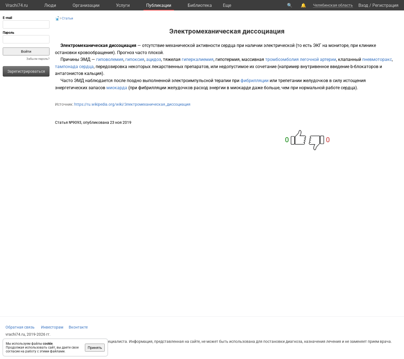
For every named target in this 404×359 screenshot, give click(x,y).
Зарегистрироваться (26, 71)
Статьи (67, 18)
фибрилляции (254, 80)
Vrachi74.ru (16, 5)
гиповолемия (109, 59)
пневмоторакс (377, 59)
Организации (86, 5)
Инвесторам (52, 327)
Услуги (123, 5)
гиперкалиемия (198, 59)
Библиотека (200, 5)
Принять (95, 348)
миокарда (116, 87)
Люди (50, 5)
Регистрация (385, 5)
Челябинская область (333, 5)
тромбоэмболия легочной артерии (300, 59)
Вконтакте (78, 327)
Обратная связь (20, 327)
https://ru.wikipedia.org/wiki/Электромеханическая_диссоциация (132, 104)
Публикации (158, 5)
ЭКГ (317, 45)
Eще (227, 5)
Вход (363, 5)
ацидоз (153, 59)
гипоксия (134, 59)
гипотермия (227, 59)
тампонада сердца (74, 66)
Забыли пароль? (37, 59)
